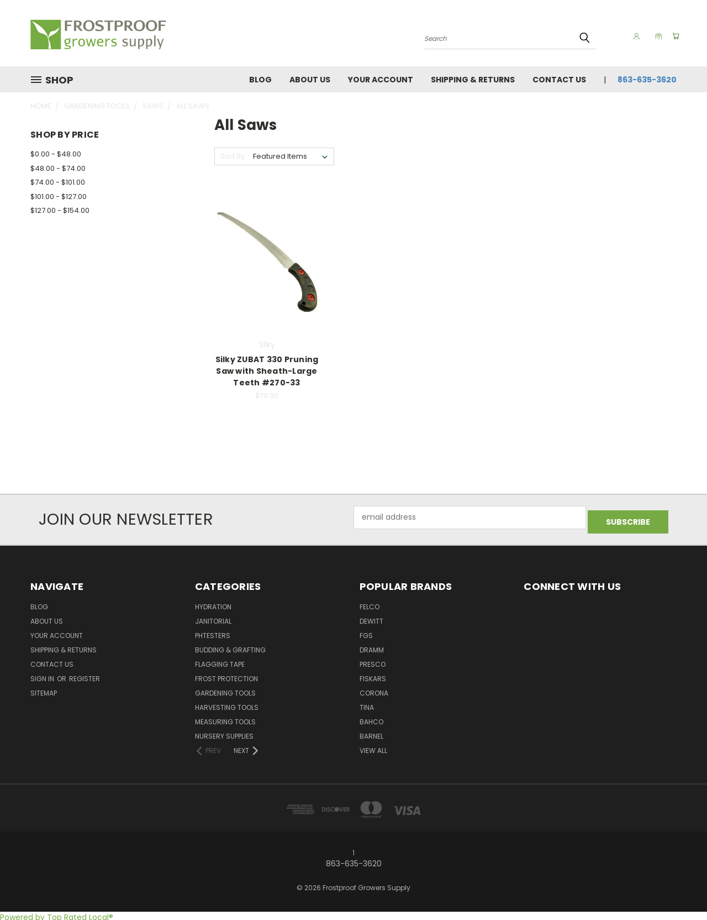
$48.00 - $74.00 (58, 168)
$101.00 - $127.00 (58, 196)
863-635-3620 (647, 79)
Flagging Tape (220, 660)
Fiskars (373, 674)
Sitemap (43, 689)
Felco (369, 603)
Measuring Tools (225, 718)
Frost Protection (226, 674)
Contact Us (559, 79)
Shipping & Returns (473, 79)
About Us (309, 79)
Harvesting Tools (226, 703)
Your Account (380, 79)
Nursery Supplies (224, 732)
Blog (260, 79)
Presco (373, 660)
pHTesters (212, 631)
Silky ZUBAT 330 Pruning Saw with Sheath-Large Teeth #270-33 (267, 371)
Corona (374, 689)
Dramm (372, 646)
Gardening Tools (225, 689)
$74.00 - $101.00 (57, 182)
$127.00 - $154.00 (59, 210)
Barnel (371, 732)
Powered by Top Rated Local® (56, 913)
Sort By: (233, 156)
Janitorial (213, 617)
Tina (367, 703)
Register (84, 674)
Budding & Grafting (230, 646)
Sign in (43, 674)
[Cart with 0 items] (673, 35)
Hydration (213, 603)
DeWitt (371, 617)
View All (373, 746)
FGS (366, 631)
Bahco (371, 718)
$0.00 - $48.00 (55, 154)
